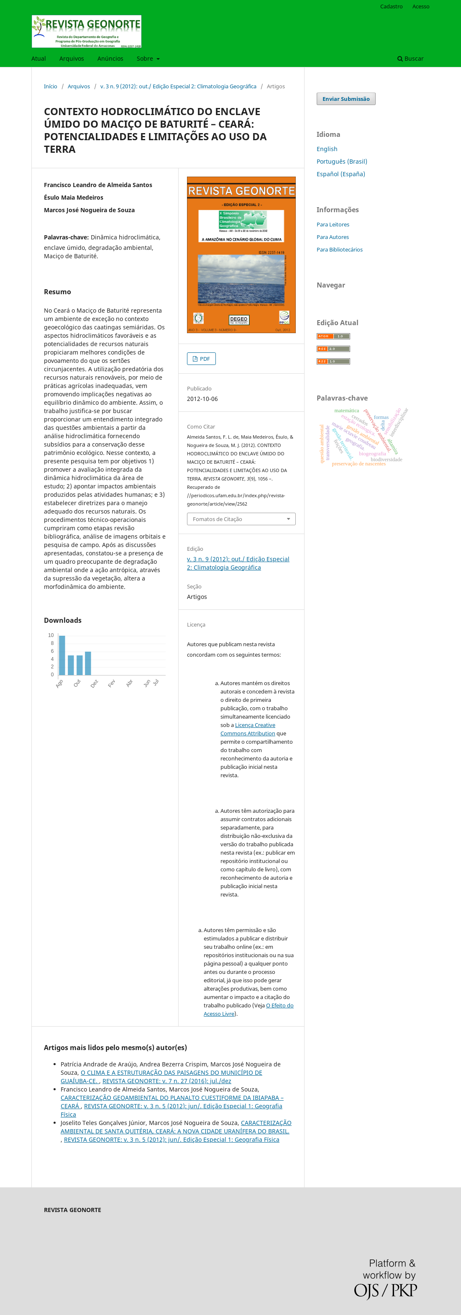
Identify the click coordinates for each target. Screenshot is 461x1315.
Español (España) (341, 174)
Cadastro (391, 6)
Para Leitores (333, 224)
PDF (204, 358)
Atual (38, 58)
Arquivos (71, 58)
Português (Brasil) (342, 161)
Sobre (146, 58)
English (327, 149)
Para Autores (333, 237)
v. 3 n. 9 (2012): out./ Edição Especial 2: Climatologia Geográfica (178, 86)
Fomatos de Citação (217, 519)
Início (50, 86)
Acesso (421, 6)
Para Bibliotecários (340, 249)
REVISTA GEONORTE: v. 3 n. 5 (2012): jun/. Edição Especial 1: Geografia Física (171, 1139)
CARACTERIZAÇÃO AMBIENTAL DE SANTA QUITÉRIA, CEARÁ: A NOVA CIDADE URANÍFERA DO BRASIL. (176, 1127)
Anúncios (110, 58)
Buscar (410, 58)
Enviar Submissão (346, 99)
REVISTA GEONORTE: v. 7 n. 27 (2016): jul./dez (166, 1081)
